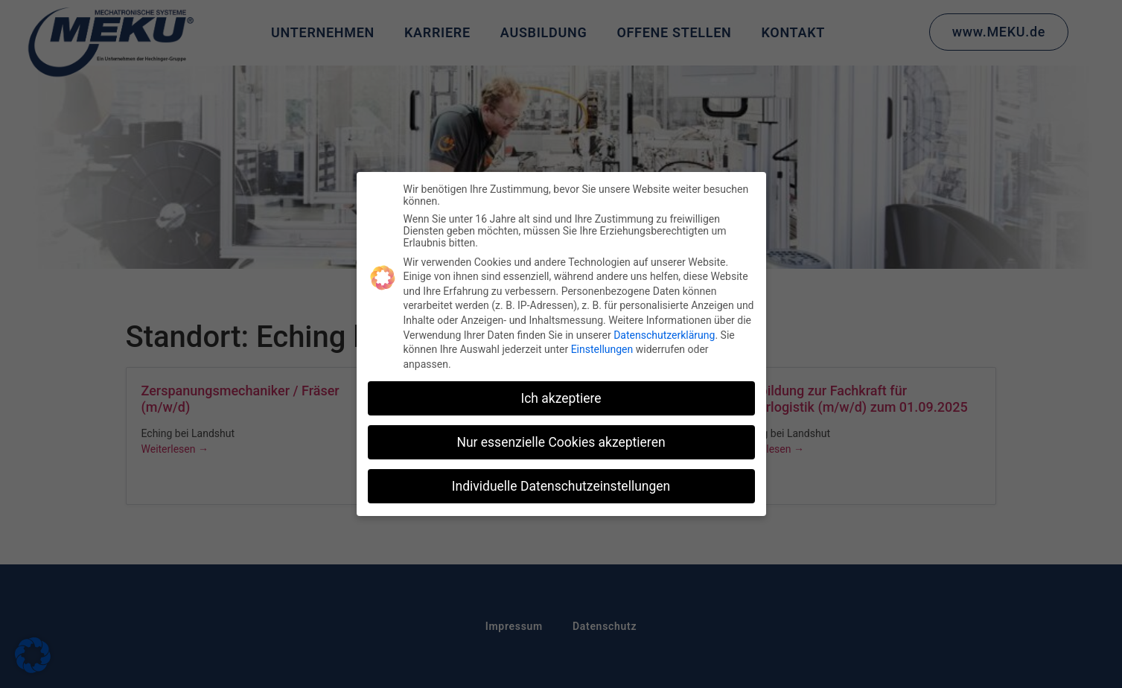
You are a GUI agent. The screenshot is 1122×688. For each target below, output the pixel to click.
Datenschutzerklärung (664, 335)
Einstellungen (602, 349)
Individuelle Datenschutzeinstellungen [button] (561, 486)
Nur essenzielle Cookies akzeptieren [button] (560, 442)
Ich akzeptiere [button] (560, 398)
